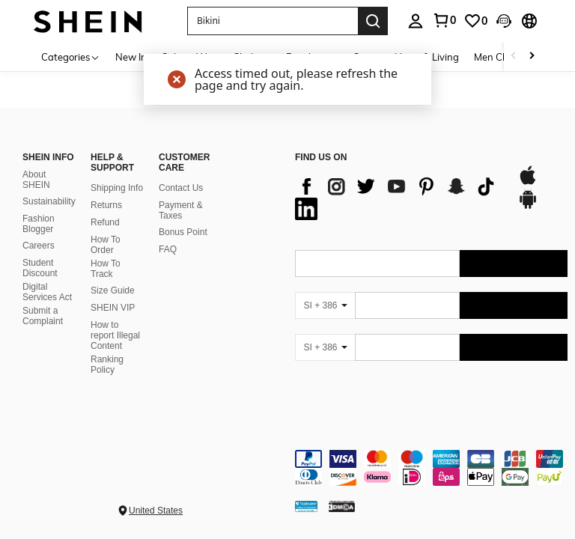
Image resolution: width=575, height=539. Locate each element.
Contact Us (181, 188)
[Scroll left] (513, 56)
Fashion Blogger (38, 223)
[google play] (527, 206)
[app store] (527, 182)
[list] (398, 197)
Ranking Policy (107, 364)
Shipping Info (117, 188)
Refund (105, 222)
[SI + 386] (325, 305)
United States (156, 510)
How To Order (106, 244)
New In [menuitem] (131, 57)
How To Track (106, 268)
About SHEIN (36, 179)
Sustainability (49, 201)
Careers (38, 245)
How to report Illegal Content (115, 335)
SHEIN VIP (113, 307)
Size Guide (113, 290)
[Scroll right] (531, 56)
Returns (106, 205)
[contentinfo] (431, 468)
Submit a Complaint (42, 315)
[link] (444, 20)
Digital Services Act (47, 291)
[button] (272, 21)
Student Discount (40, 268)
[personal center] (416, 21)
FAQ (168, 249)
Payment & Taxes (181, 210)
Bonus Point (183, 232)
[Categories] (71, 56)
